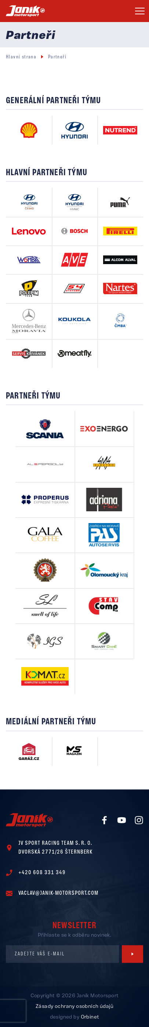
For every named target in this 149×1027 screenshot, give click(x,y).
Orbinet (90, 1017)
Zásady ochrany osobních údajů (74, 1006)
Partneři (57, 57)
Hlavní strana (21, 57)
